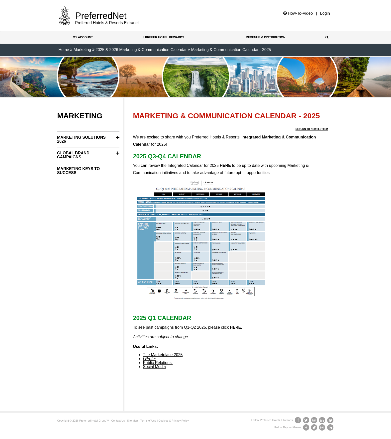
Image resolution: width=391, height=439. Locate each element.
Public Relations (158, 363)
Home (63, 50)
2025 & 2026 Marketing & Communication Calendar (141, 50)
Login (325, 13)
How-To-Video (298, 13)
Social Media (154, 367)
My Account (83, 37)
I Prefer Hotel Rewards (163, 37)
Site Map (132, 420)
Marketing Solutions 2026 (81, 139)
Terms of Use (148, 420)
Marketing (82, 50)
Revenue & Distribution (266, 37)
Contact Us (118, 420)
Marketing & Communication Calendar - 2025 (231, 50)
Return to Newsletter (311, 129)
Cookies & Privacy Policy (173, 420)
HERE (225, 165)
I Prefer (149, 359)
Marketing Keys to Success (78, 171)
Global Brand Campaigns (73, 155)
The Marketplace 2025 (163, 355)
